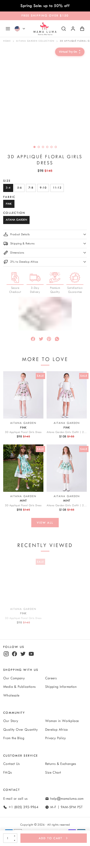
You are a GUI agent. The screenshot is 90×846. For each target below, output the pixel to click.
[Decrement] (14, 840)
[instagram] (6, 654)
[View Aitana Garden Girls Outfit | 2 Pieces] (67, 395)
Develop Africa (56, 730)
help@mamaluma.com (66, 799)
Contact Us (11, 764)
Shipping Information (61, 687)
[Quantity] (7, 838)
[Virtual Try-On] (69, 52)
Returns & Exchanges (60, 764)
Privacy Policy (55, 738)
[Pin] (48, 338)
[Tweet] (41, 338)
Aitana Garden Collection (35, 41)
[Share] (33, 338)
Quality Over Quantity (20, 730)
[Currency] (24, 29)
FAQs (7, 772)
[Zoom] (45, 94)
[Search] (63, 28)
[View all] (45, 522)
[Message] (57, 338)
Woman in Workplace (62, 721)
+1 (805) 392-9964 (23, 807)
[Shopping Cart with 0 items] (82, 28)
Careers (51, 678)
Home (7, 41)
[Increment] (14, 836)
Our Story (10, 721)
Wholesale (11, 695)
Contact (11, 789)
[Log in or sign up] (73, 28)
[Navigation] (8, 28)
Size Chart (53, 772)
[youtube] (31, 654)
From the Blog (13, 738)
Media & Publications (19, 687)
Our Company (14, 678)
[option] (45, 94)
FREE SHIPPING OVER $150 (45, 15)
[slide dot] (39, 147)
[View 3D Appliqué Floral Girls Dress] (23, 395)
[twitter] (23, 654)
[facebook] (14, 654)
